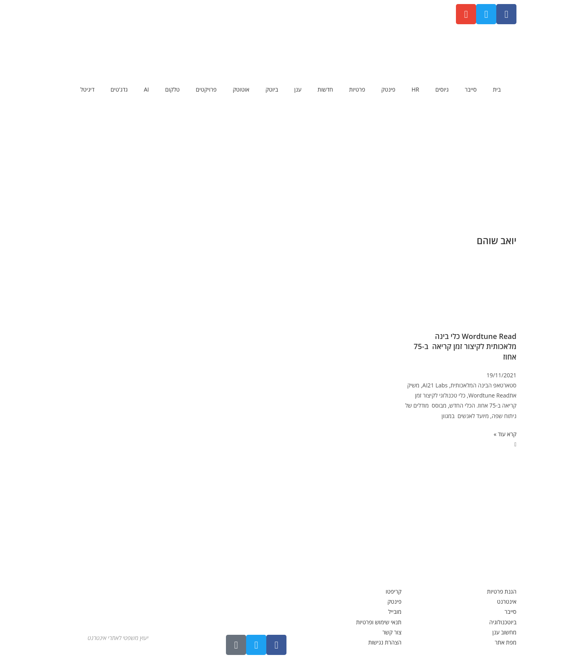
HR (415, 89)
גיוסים (442, 89)
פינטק (388, 89)
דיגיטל (87, 89)
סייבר (471, 89)
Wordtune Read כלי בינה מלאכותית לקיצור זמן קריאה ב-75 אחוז (464, 346)
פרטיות (357, 89)
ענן (297, 89)
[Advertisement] (290, 163)
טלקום (172, 89)
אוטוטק (241, 89)
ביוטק (271, 89)
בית (497, 89)
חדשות (325, 89)
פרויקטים (206, 89)
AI (146, 89)
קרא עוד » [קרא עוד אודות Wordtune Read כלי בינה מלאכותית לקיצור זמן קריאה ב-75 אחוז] (504, 434)
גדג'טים (119, 89)
